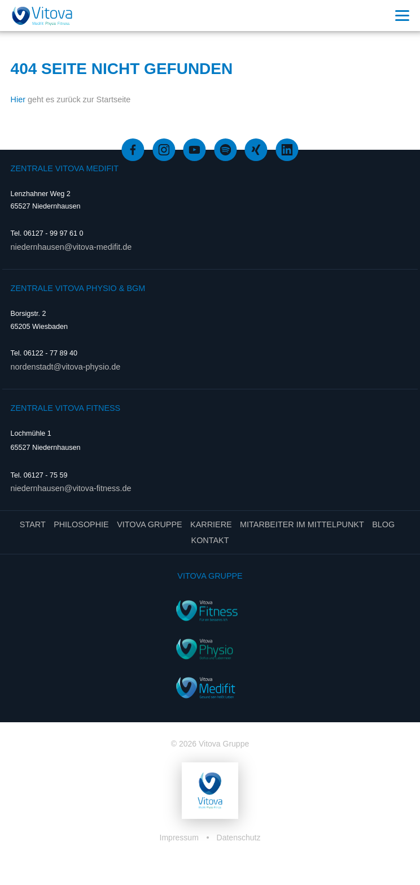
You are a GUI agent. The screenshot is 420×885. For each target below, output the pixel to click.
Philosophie (81, 524)
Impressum (180, 837)
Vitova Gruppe (149, 524)
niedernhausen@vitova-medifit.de (71, 246)
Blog (383, 524)
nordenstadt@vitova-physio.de (66, 366)
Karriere (211, 524)
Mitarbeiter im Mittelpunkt (302, 524)
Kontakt (210, 540)
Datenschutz (239, 837)
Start (33, 524)
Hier (18, 99)
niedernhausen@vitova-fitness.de (71, 488)
